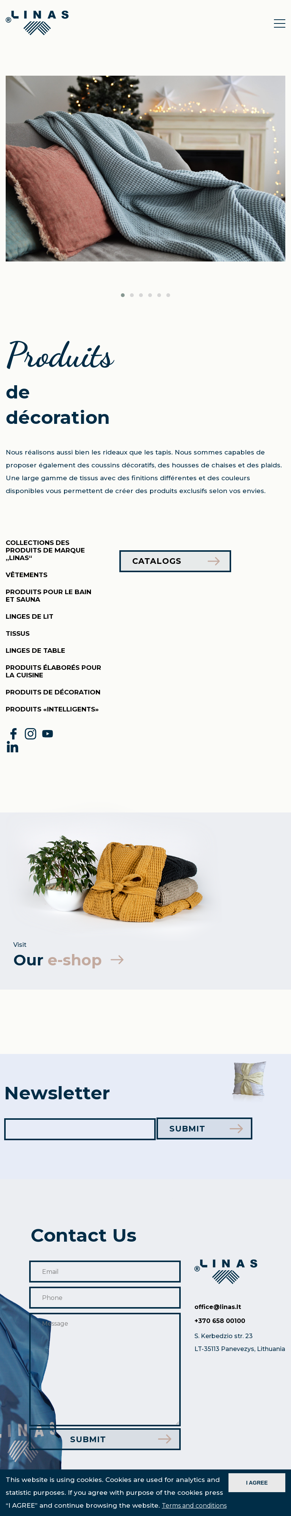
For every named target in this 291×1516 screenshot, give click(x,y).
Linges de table (35, 650)
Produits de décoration (53, 692)
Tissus (18, 633)
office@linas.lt (217, 1307)
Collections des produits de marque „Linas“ (45, 550)
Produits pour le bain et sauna (48, 595)
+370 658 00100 (219, 1321)
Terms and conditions (194, 1505)
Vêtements (26, 575)
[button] (122, 295)
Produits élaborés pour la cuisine (53, 671)
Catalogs (176, 561)
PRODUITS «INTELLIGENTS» (52, 709)
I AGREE (257, 1483)
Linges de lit (29, 616)
